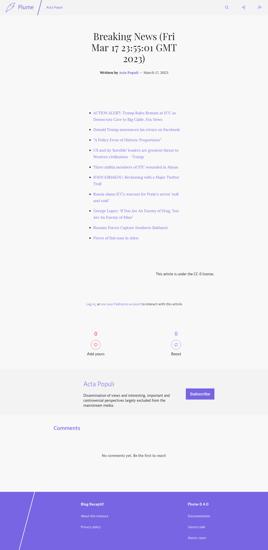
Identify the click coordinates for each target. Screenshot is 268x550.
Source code (196, 527)
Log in (90, 304)
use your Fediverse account (121, 304)
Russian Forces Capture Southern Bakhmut (130, 228)
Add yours (96, 348)
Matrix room (197, 538)
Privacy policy (91, 527)
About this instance (94, 516)
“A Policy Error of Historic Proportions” (127, 140)
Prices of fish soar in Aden (116, 238)
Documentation (199, 516)
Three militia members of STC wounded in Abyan (135, 167)
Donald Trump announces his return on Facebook (136, 130)
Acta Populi (54, 8)
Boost (176, 348)
